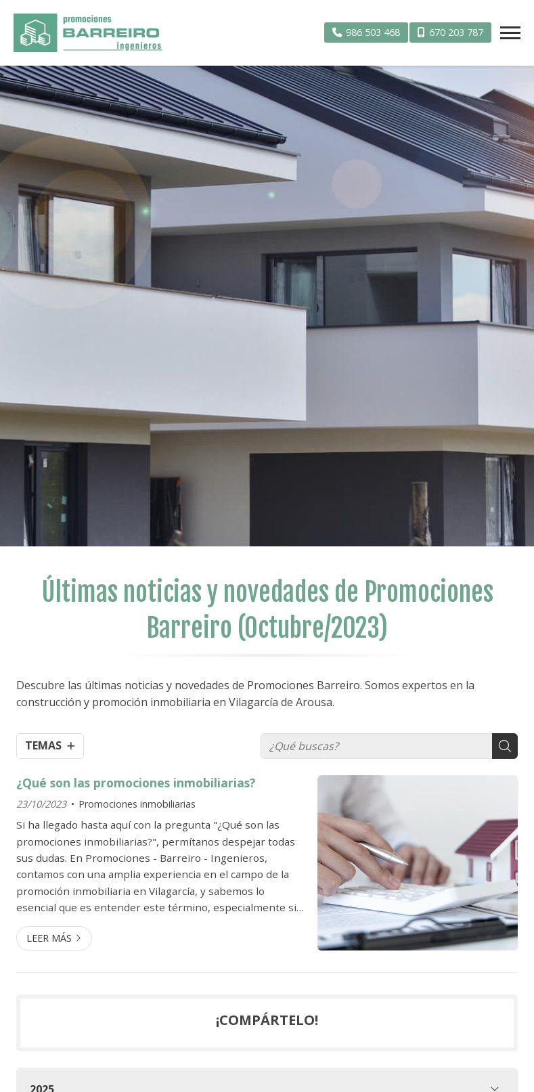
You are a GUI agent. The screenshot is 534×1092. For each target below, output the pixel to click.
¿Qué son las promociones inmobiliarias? (136, 782)
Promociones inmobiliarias (137, 804)
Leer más (49, 938)
